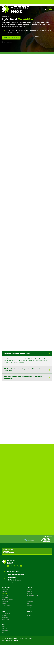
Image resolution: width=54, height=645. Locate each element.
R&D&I (3, 610)
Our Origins (29, 588)
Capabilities (4, 614)
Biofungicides (5, 596)
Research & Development (7, 612)
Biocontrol (4, 601)
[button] (0, 2)
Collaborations (5, 616)
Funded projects (5, 618)
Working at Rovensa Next (32, 594)
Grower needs (5, 599)
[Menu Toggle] (50, 8)
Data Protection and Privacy (10, 637)
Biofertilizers (4, 590)
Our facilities (29, 592)
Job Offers (29, 614)
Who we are (29, 590)
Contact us (29, 612)
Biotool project (30, 603)
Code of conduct (28, 637)
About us (29, 586)
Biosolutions (6, 16)
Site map (21, 637)
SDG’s (28, 601)
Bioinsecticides (5, 594)
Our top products (6, 603)
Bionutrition (4, 592)
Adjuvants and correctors (7, 598)
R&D (3, 630)
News (3, 623)
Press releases (5, 629)
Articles (3, 625)
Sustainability (31, 597)
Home (5, 42)
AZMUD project (30, 605)
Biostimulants (5, 588)
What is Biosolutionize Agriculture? (27, 2)
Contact (29, 610)
